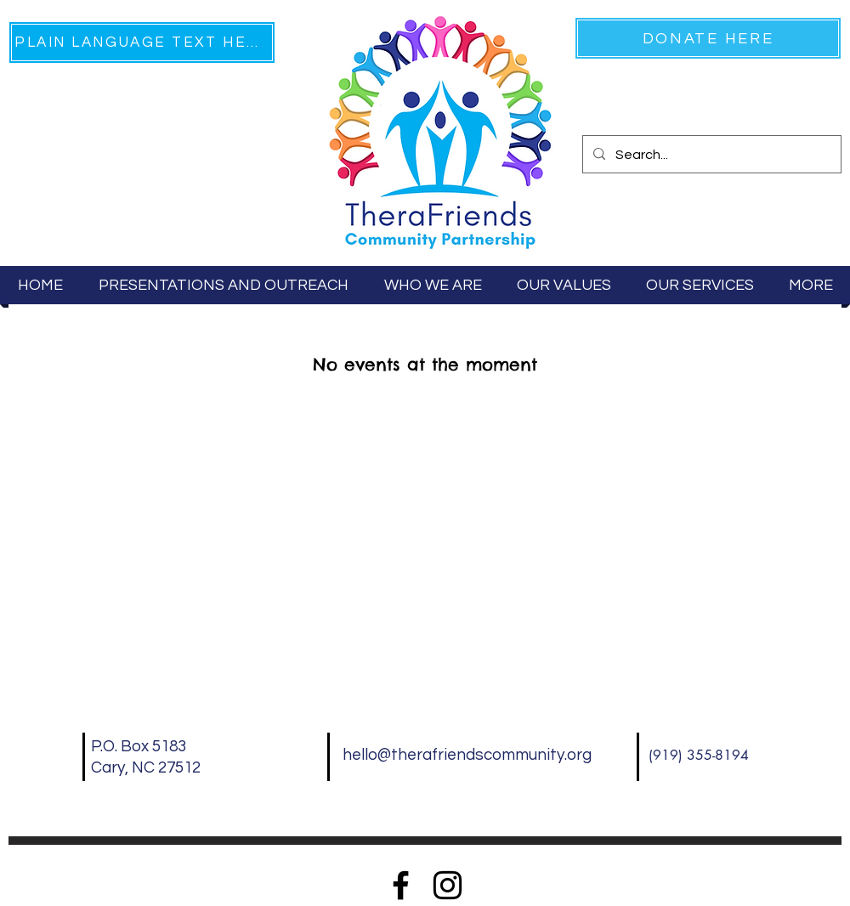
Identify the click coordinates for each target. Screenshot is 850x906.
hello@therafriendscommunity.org (467, 754)
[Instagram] (447, 885)
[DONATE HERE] (708, 38)
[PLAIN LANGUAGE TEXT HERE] (141, 42)
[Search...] (710, 155)
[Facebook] (401, 885)
